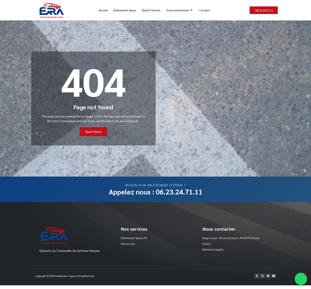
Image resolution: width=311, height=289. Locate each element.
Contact (205, 10)
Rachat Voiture (151, 10)
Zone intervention (180, 10)
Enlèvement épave (124, 10)
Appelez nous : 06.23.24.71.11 (155, 191)
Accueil (102, 10)
